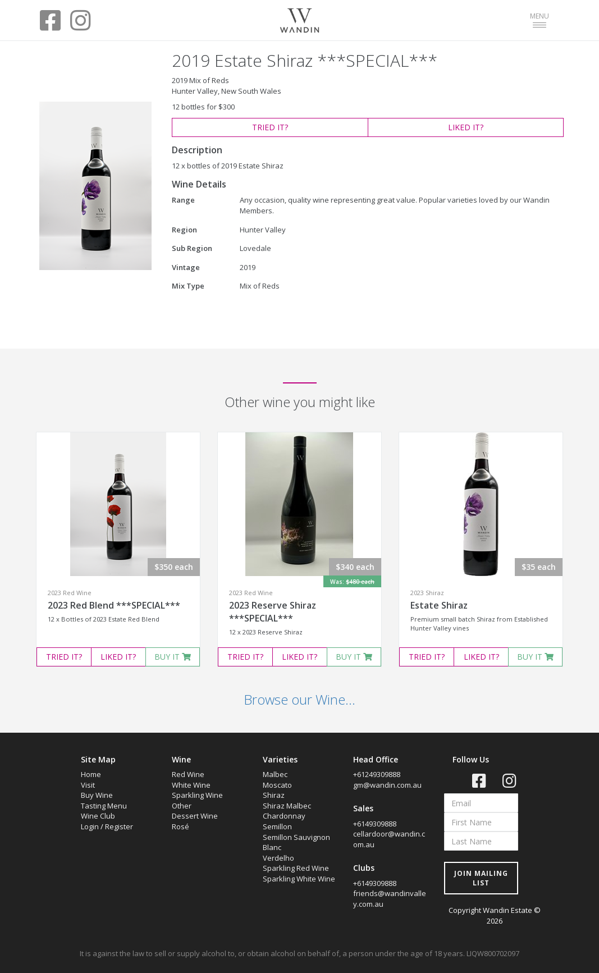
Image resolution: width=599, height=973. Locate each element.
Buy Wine (97, 795)
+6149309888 (374, 824)
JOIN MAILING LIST (481, 878)
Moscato (277, 785)
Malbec (275, 774)
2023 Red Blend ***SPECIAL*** (114, 605)
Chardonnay (284, 816)
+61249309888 (376, 774)
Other (181, 806)
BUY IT (172, 656)
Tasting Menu (104, 806)
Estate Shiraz (439, 605)
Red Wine (188, 774)
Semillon (277, 826)
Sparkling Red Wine (296, 868)
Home (91, 774)
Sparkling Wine (197, 795)
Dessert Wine (195, 816)
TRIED (270, 127)
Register (119, 826)
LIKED (465, 127)
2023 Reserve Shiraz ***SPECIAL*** (272, 611)
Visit (88, 785)
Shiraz (274, 795)
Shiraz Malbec (287, 806)
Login (90, 826)
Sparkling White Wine (299, 879)
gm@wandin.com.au (387, 785)
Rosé (180, 826)
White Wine (191, 785)
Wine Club (98, 816)
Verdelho (278, 858)
